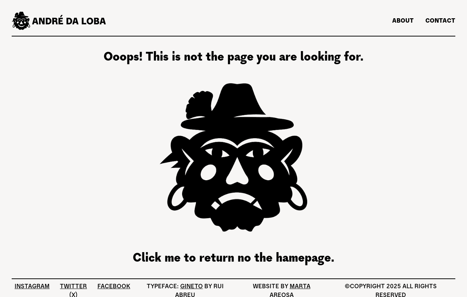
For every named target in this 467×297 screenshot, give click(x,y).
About (403, 20)
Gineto (191, 286)
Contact (440, 20)
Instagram (32, 286)
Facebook (113, 286)
